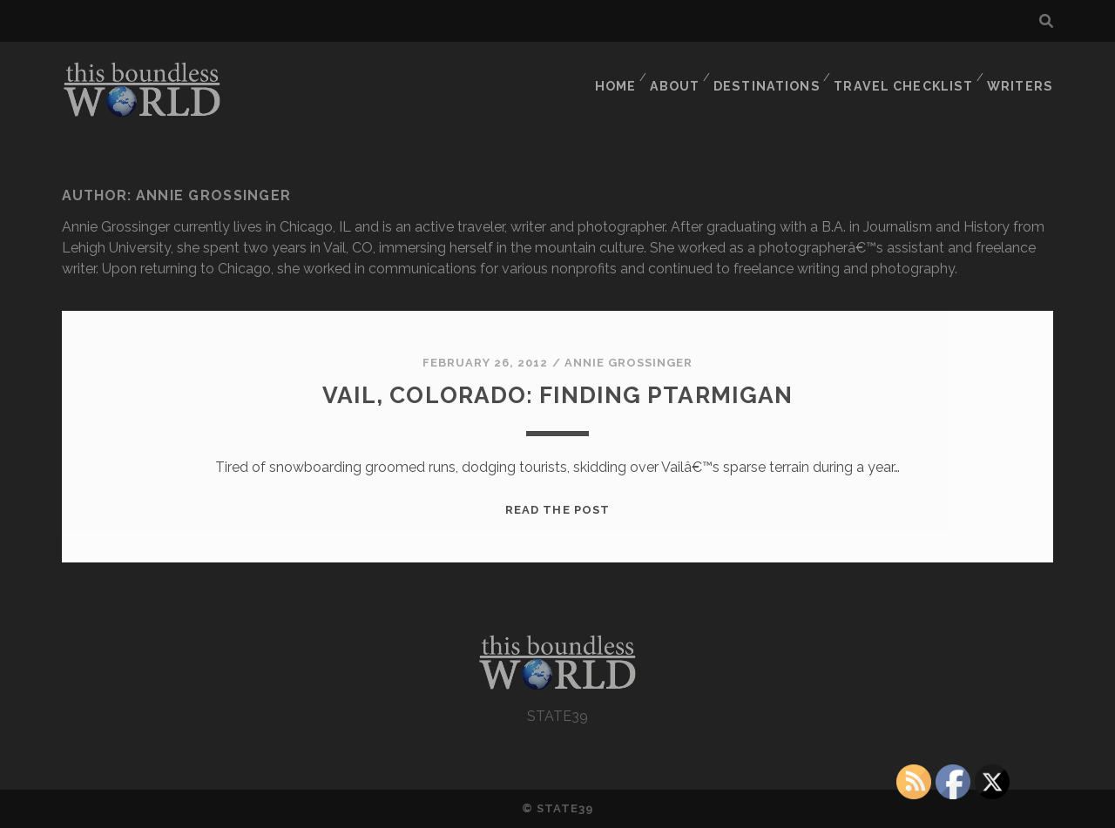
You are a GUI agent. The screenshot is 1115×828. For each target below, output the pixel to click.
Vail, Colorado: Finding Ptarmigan (557, 394)
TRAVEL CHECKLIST (909, 73)
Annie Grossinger (628, 362)
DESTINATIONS (775, 73)
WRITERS (1023, 73)
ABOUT (682, 73)
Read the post (557, 509)
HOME (618, 73)
